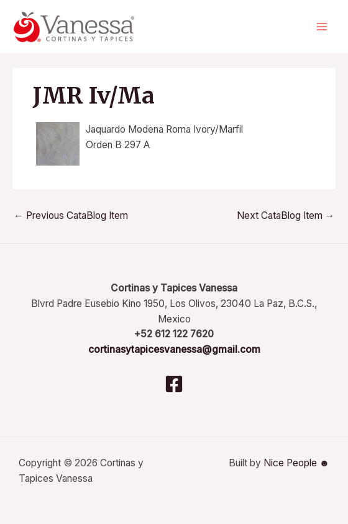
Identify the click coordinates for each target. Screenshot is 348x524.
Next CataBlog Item (286, 215)
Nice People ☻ (296, 463)
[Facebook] (174, 384)
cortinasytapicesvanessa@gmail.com (174, 349)
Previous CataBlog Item (71, 215)
